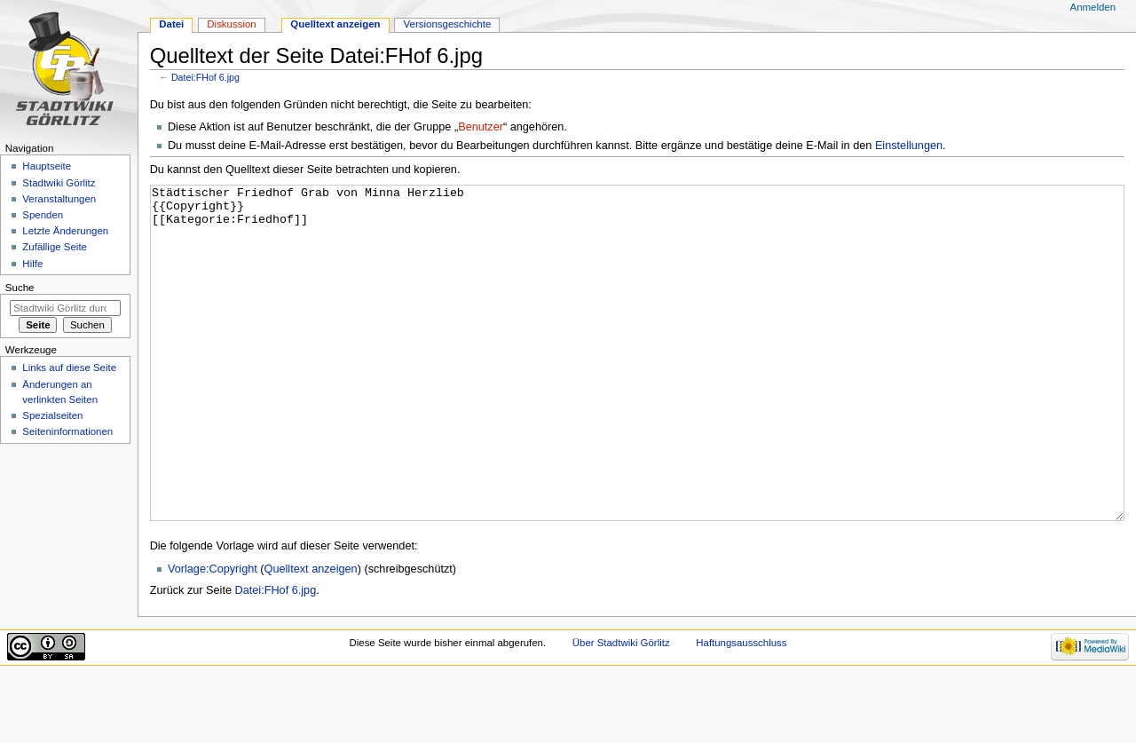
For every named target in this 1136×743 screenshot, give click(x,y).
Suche (20, 287)
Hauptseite (46, 166)
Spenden (42, 214)
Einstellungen (909, 145)
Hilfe (32, 263)
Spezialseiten (52, 415)
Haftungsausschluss (741, 709)
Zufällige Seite (54, 246)
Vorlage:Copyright (212, 635)
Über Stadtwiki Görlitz (621, 709)
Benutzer (480, 127)
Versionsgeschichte (448, 24)
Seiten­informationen (67, 431)
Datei (171, 24)
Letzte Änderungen (65, 230)
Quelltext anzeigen (311, 635)
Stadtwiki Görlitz (58, 183)
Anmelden (1093, 7)
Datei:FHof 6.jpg (205, 77)
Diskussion (231, 24)
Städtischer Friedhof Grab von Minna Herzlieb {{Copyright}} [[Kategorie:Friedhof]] (637, 387)
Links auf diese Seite (69, 367)
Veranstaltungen (59, 199)
